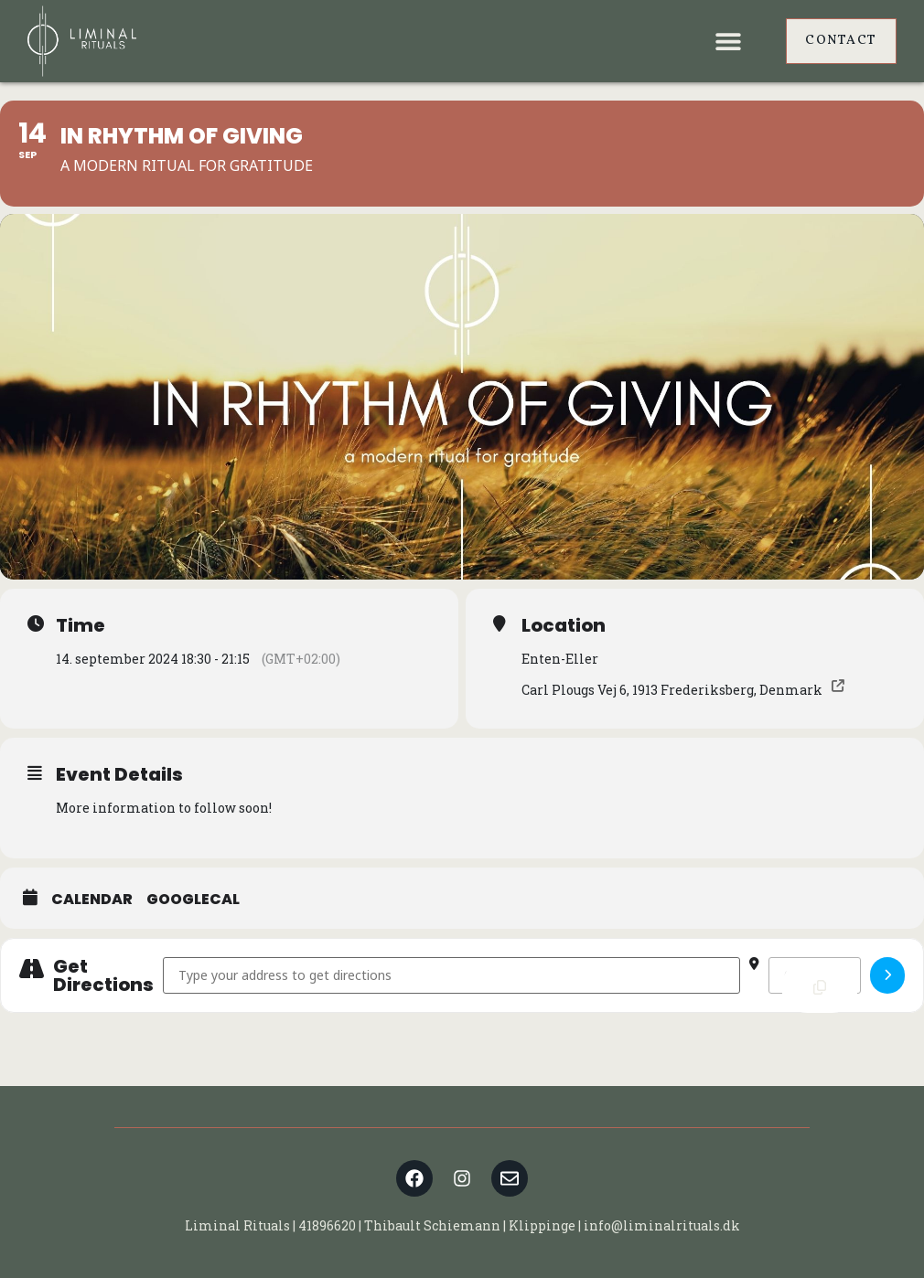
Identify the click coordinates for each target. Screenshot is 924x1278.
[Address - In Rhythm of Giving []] (451, 975)
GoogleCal (193, 899)
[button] (728, 41)
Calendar (92, 899)
